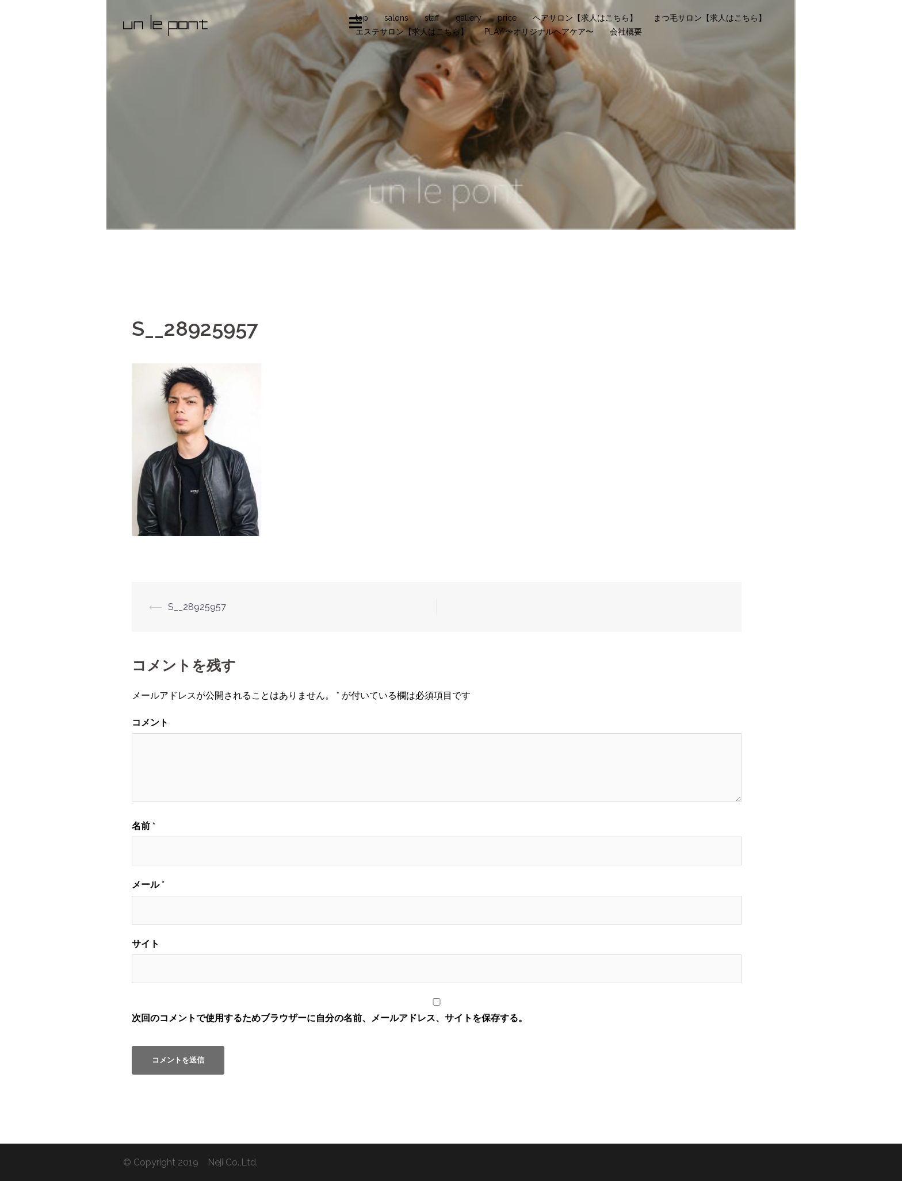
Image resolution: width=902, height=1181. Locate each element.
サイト (145, 943)
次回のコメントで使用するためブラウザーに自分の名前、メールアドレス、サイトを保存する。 (330, 1018)
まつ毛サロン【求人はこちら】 (709, 17)
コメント (150, 722)
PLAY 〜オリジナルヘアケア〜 (539, 31)
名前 (143, 825)
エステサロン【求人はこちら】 (412, 31)
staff (432, 17)
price (507, 17)
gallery (468, 17)
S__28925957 (197, 606)
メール (148, 884)
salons (396, 17)
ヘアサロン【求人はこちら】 (585, 17)
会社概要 (626, 31)
